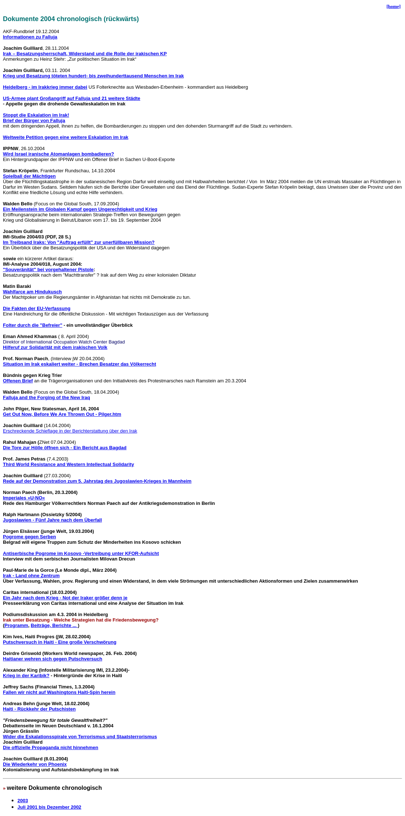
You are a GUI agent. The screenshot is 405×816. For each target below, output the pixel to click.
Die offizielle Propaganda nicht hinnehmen (50, 747)
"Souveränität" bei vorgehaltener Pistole (48, 269)
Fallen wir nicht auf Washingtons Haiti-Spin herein (59, 692)
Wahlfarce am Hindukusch (32, 291)
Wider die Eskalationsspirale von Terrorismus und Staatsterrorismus (80, 736)
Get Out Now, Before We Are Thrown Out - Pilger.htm (62, 414)
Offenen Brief (18, 380)
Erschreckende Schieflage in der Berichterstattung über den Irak (70, 431)
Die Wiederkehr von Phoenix (35, 764)
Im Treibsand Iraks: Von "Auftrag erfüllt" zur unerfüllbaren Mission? (79, 242)
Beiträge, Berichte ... (54, 625)
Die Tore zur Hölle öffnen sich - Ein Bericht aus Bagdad (65, 447)
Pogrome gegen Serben (29, 536)
